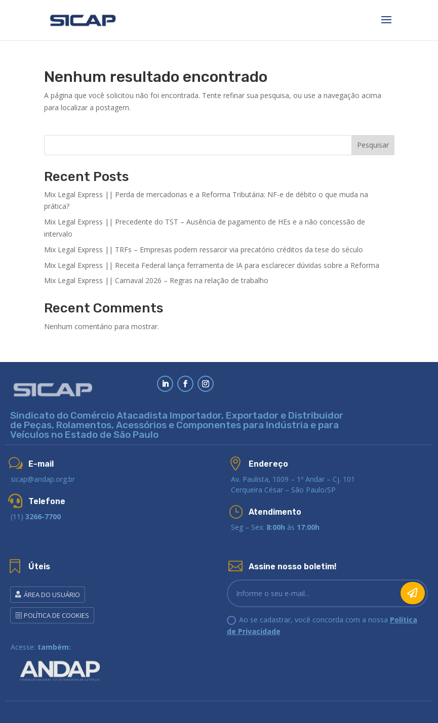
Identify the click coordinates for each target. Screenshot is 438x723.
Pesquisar (373, 145)
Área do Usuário (52, 594)
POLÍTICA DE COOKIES (56, 615)
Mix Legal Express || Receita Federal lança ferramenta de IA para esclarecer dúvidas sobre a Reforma (211, 265)
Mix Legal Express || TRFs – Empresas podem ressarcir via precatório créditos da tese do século (203, 249)
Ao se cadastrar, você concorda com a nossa (322, 626)
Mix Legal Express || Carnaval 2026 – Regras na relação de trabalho (156, 280)
